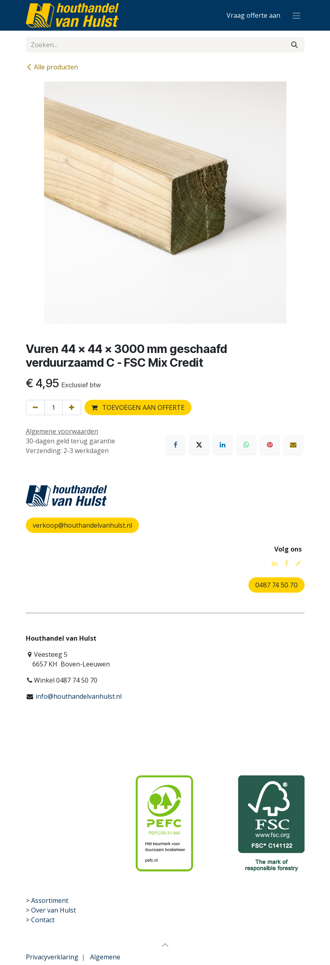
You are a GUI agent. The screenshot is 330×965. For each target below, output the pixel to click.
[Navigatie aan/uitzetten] (296, 15)
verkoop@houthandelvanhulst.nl (82, 525)
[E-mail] (293, 444)
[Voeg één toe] (71, 407)
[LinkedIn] (222, 444)
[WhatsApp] (246, 444)
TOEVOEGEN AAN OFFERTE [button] (138, 407)
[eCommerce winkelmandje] (253, 15)
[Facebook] (175, 444)
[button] (165, 945)
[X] (199, 444)
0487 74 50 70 (276, 585)
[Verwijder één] (35, 407)
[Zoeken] (294, 44)
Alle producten (52, 67)
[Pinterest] (270, 444)
